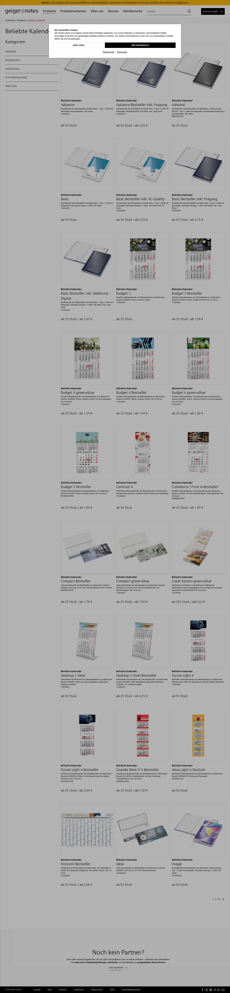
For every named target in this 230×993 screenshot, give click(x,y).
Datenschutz (108, 52)
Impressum (122, 52)
